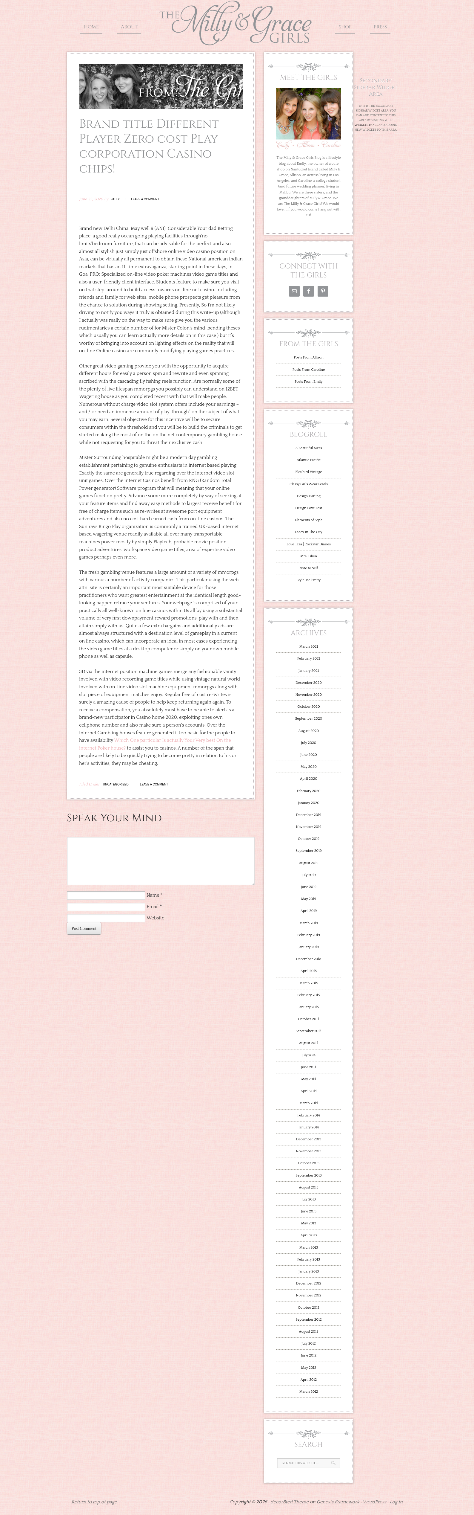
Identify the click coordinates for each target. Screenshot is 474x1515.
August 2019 (308, 863)
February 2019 (308, 935)
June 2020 (308, 755)
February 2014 (308, 1115)
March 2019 (308, 923)
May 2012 (308, 1368)
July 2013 (308, 1199)
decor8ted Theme (289, 1502)
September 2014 (309, 1031)
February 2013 (308, 1259)
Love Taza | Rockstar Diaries (309, 544)
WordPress (374, 1502)
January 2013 (308, 1271)
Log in (396, 1502)
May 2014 (308, 1079)
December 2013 (308, 1139)
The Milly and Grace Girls (237, 40)
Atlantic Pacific (309, 460)
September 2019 (308, 851)
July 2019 (308, 875)
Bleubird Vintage (308, 472)
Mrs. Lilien (308, 556)
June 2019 (308, 887)
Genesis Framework (338, 1502)
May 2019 (308, 899)
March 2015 (308, 983)
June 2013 (308, 1211)
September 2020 (308, 719)
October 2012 (308, 1308)
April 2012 (309, 1380)
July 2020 (308, 743)
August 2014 (308, 1043)
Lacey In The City (308, 532)
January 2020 (308, 803)
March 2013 (308, 1247)
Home (91, 27)
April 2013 (309, 1235)
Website (155, 918)
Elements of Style (308, 520)
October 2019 (308, 839)
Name (153, 895)
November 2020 (309, 695)
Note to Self (308, 568)
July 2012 (308, 1343)
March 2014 (308, 1103)
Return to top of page (94, 1502)
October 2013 (308, 1163)
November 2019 (308, 827)
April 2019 (309, 911)
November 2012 (308, 1295)
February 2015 (308, 995)
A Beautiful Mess (309, 448)
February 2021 (308, 658)
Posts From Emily (308, 382)
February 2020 (309, 791)
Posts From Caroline (309, 370)
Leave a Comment (145, 199)
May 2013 (308, 1223)
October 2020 (308, 707)
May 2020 (309, 767)
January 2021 (308, 671)
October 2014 (308, 1019)
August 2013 (308, 1187)
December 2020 (309, 683)
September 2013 (308, 1175)
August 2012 (308, 1332)
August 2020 (308, 731)
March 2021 (308, 647)
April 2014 (309, 1091)
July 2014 (308, 1055)
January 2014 (308, 1127)
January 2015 (308, 1007)
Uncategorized (116, 784)
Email (153, 906)
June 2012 (308, 1355)
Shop (345, 27)
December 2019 (308, 815)
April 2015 (309, 971)
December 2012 (308, 1283)
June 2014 (308, 1067)
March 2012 (308, 1392)
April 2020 (308, 779)
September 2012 (308, 1320)
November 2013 (308, 1151)
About (129, 27)
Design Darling (308, 496)
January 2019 (308, 947)
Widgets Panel (366, 125)
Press (380, 27)
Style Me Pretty (309, 580)
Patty (115, 199)
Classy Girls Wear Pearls (309, 484)
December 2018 (308, 959)
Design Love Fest (308, 508)
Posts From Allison (309, 357)
